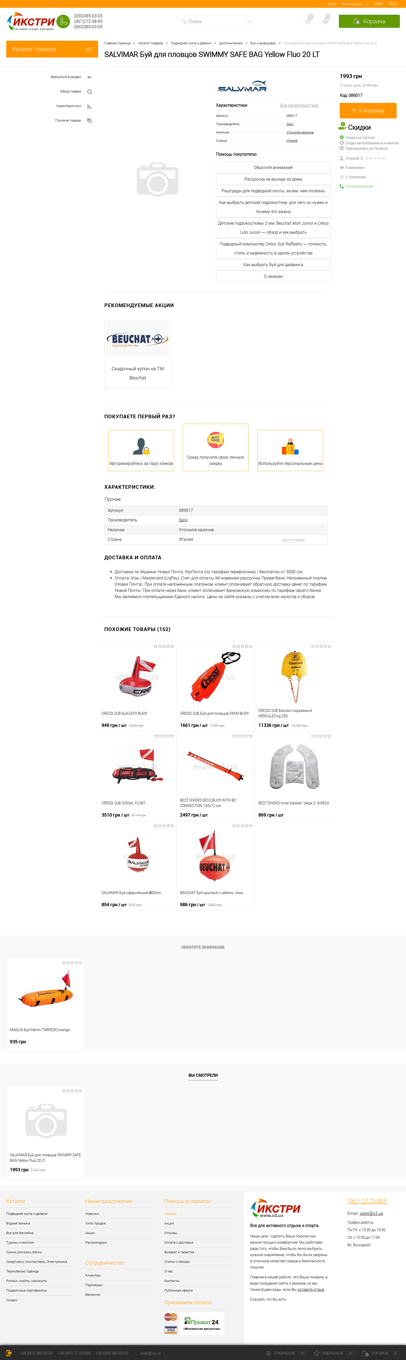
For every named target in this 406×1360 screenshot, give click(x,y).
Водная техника (18, 1223)
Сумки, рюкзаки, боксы (24, 1252)
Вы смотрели (203, 1075)
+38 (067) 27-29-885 (74, 1353)
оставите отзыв (311, 1289)
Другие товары (293, 539)
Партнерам (94, 1285)
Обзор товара (76, 91)
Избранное (334, 1353)
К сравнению (353, 176)
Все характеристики (299, 105)
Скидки (11, 1300)
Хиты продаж (95, 1223)
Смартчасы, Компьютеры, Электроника (36, 1261)
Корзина (381, 1353)
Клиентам (93, 1275)
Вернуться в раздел (71, 77)
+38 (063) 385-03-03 (36, 1353)
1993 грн (370, 80)
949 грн (122, 725)
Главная (170, 1213)
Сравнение (286, 1353)
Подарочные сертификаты (26, 1290)
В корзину (368, 110)
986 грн (201, 904)
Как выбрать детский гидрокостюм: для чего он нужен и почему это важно (273, 207)
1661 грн (202, 725)
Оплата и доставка (178, 1242)
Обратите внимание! (273, 167)
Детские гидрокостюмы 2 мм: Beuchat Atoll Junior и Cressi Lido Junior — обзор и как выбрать (273, 228)
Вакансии (92, 1294)
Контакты (171, 1281)
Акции (90, 1233)
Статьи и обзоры (177, 1261)
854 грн (121, 904)
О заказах (273, 276)
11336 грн (283, 725)
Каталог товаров (52, 49)
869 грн (271, 814)
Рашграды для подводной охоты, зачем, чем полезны (273, 190)
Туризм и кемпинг (20, 1242)
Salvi (289, 124)
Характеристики (74, 106)
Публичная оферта (178, 1290)
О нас (168, 1271)
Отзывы (170, 1233)
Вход (332, 4)
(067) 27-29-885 (367, 1201)
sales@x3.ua (371, 1213)
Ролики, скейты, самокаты (26, 1281)
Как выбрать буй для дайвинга (273, 264)
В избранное (352, 167)
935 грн (18, 1041)
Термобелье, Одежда (22, 1271)
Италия (292, 141)
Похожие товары (73, 120)
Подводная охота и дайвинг (27, 1213)
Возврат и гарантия (179, 1252)
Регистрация (351, 4)
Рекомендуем (96, 1242)
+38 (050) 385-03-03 (112, 1353)
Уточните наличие (300, 132)
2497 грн (194, 814)
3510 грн (124, 814)
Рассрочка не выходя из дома (273, 179)
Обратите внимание (203, 947)
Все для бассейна (19, 1233)
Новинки (92, 1213)
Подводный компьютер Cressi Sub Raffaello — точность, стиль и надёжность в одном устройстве (273, 249)
